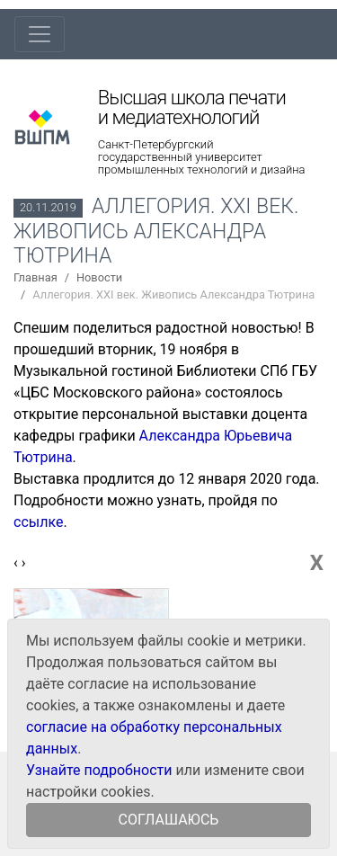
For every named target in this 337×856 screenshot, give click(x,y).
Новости (99, 277)
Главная (35, 277)
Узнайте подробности (99, 770)
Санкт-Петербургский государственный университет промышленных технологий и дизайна (202, 157)
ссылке (38, 522)
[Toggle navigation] (39, 34)
